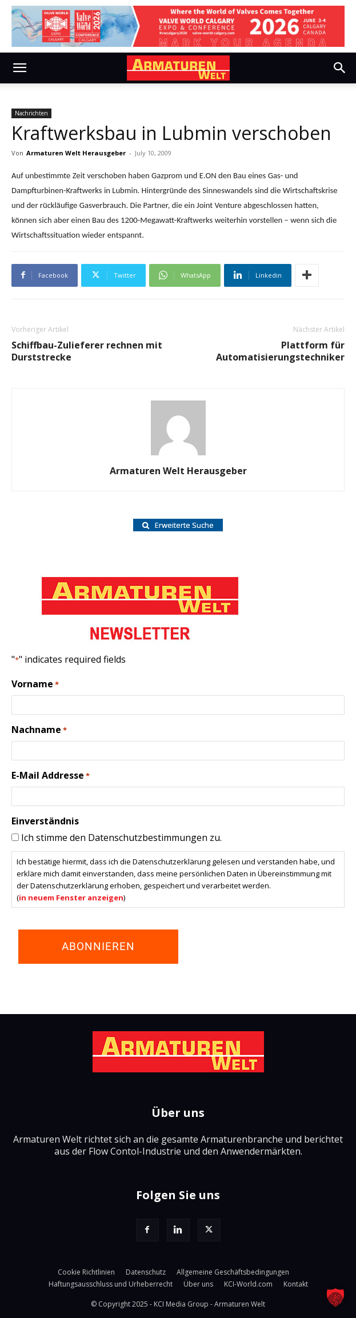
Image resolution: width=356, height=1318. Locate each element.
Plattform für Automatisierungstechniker (280, 351)
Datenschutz (146, 1272)
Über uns (198, 1284)
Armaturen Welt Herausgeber (76, 153)
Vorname (35, 684)
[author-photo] (178, 454)
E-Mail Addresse (50, 776)
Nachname (39, 730)
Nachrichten (31, 113)
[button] (19, 68)
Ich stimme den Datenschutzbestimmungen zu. (121, 837)
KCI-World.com (248, 1284)
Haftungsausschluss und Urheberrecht (111, 1284)
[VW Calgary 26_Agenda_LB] (178, 26)
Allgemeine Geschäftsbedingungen (233, 1272)
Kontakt (295, 1284)
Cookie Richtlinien (86, 1272)
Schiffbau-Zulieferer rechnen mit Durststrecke (86, 351)
